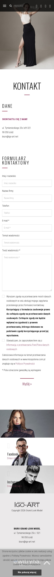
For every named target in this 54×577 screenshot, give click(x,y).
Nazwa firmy (7, 191)
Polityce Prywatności (25, 363)
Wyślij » (27, 383)
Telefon (5, 205)
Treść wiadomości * (11, 250)
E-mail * (5, 220)
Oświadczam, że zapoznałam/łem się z (27, 345)
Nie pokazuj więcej (27, 572)
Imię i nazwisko (9, 176)
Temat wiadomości (10, 235)
